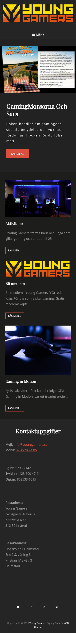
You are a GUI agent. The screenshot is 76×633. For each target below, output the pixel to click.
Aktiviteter (14, 223)
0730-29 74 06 (26, 450)
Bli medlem (15, 283)
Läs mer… (20, 155)
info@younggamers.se (31, 444)
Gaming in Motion (20, 381)
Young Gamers (37, 623)
